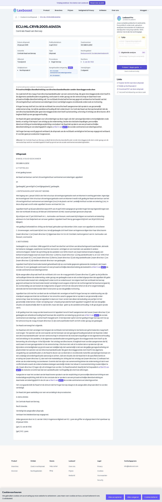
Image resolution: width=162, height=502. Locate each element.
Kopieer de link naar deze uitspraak (130, 83)
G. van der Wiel (88, 62)
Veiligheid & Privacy (86, 10)
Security (100, 480)
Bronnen (14, 471)
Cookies (100, 471)
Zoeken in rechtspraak (28, 17)
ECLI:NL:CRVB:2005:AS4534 (50, 17)
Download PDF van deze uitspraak (130, 89)
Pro (70, 67)
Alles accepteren (115, 497)
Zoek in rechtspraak (38, 466)
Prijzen (70, 10)
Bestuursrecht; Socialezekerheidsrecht (94, 53)
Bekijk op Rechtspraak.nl (126, 86)
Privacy (99, 466)
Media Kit (72, 476)
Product (46, 10)
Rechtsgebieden (36, 471)
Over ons (115, 10)
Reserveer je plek (97, 3)
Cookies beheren (151, 497)
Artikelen (102, 10)
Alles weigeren (133, 497)
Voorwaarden (102, 476)
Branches (58, 10)
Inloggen (144, 10)
